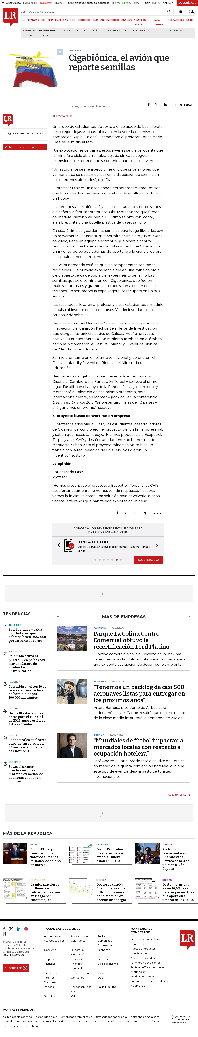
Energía (13, 735)
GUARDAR (184, 104)
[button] (57, 546)
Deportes (15, 762)
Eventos (102, 958)
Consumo (50, 949)
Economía (103, 949)
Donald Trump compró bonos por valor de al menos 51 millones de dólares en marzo (46, 856)
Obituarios (77, 977)
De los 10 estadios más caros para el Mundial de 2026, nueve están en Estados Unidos (27, 718)
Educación (15, 651)
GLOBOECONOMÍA (88, 20)
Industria (15, 625)
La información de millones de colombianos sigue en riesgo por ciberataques (45, 892)
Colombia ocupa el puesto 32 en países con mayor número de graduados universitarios (27, 663)
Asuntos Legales (54, 940)
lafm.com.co (157, 1021)
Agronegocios (53, 935)
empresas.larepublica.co (76, 1016)
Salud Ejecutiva (107, 986)
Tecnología (37, 879)
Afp (126, 30)
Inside (101, 972)
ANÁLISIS (126, 20)
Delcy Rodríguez (93, 30)
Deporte (14, 708)
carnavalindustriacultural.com (61, 1021)
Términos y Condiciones (145, 962)
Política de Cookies (143, 976)
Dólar (28, 35)
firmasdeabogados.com (111, 1016)
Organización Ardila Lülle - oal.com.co (181, 1019)
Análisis (101, 935)
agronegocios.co (46, 1016)
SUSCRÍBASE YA (148, 559)
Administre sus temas (20, 147)
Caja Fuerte (78, 940)
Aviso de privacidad (143, 957)
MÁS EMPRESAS (175, 794)
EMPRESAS (61, 20)
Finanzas (49, 963)
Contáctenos (139, 953)
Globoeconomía (107, 963)
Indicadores (51, 972)
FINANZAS (33, 20)
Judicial (167, 844)
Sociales (49, 995)
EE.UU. (33, 844)
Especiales (77, 958)
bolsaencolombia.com (145, 1016)
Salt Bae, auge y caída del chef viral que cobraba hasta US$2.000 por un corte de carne (27, 635)
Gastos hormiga (172, 30)
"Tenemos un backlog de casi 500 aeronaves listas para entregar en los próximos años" (139, 694)
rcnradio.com (113, 1021)
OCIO (73, 20)
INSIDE (189, 20)
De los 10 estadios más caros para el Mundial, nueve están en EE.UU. (110, 855)
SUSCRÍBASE (187, 3)
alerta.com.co (11, 1025)
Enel (155, 30)
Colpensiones (140, 30)
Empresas (50, 958)
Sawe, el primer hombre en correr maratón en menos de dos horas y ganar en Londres (26, 774)
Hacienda (14, 682)
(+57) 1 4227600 (13, 954)
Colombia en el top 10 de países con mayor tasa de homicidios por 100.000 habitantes (27, 692)
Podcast (49, 986)
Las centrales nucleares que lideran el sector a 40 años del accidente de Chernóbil (27, 745)
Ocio (100, 977)
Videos (75, 995)
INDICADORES (176, 20)
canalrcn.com (92, 1021)
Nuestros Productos (143, 948)
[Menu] (24, 19)
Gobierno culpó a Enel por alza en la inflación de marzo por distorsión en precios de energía (111, 892)
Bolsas (167, 879)
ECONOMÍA (47, 20)
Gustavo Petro (70, 30)
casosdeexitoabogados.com (21, 1021)
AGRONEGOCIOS (110, 20)
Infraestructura (80, 972)
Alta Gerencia (79, 935)
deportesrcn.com (35, 1025)
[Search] (169, 12)
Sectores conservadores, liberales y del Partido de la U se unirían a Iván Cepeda (175, 858)
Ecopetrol (42, 35)
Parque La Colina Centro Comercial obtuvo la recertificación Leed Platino (131, 640)
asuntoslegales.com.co (17, 1016)
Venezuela (113, 30)
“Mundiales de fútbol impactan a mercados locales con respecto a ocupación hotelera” (138, 747)
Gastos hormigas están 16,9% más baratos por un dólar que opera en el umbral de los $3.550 (178, 892)
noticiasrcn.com (135, 1021)
